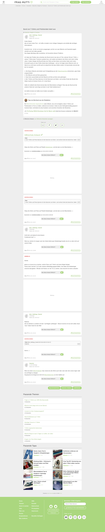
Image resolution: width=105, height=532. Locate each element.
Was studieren (23, 518)
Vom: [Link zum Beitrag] (25, 94)
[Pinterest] (70, 517)
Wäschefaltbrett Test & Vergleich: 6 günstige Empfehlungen (40, 473)
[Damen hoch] (61, 155)
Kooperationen (23, 516)
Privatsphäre (35, 508)
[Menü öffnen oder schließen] (3, 2)
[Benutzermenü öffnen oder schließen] (101, 2)
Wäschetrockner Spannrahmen (35, 104)
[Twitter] (56, 125)
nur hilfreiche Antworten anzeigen (43, 119)
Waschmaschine (62, 71)
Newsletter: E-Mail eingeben (72, 500)
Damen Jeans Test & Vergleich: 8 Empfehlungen (41, 452)
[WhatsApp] (62, 125)
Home (20, 501)
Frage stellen (74, 2)
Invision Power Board (50, 493)
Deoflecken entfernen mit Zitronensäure (70, 452)
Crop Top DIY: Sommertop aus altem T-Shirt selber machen (72, 462)
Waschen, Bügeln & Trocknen (32, 32)
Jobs (20, 508)
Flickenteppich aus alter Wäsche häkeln (70, 482)
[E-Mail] (43, 125)
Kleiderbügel (49, 147)
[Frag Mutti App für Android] (55, 507)
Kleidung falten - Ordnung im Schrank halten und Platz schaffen (42, 463)
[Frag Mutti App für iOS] (51, 507)
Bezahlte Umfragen (37, 516)
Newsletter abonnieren (75, 507)
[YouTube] (66, 517)
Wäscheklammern (49, 375)
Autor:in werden (24, 506)
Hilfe (33, 501)
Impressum (35, 511)
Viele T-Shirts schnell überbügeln (40, 482)
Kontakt (34, 503)
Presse (21, 513)
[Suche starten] (41, 2)
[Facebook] (49, 125)
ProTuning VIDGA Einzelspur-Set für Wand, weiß (41, 111)
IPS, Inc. (60, 493)
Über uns (21, 511)
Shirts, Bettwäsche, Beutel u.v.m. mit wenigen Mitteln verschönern (71, 473)
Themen (21, 503)
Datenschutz (35, 506)
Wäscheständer (37, 371)
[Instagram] (75, 517)
